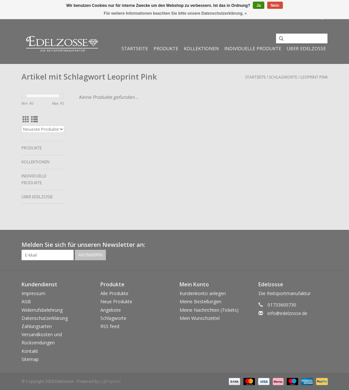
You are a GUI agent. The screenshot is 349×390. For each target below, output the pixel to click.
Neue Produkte (116, 301)
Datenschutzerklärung (45, 318)
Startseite (135, 48)
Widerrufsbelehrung (42, 310)
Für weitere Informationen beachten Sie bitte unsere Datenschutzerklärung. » (175, 13)
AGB (26, 301)
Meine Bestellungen (200, 301)
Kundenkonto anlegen (203, 293)
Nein (275, 5)
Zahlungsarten (37, 326)
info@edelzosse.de (287, 313)
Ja (258, 5)
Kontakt (30, 351)
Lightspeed (110, 381)
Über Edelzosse (306, 48)
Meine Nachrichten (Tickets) (209, 310)
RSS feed (109, 326)
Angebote (110, 310)
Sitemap (30, 359)
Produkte (165, 48)
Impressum (33, 293)
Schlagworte (283, 77)
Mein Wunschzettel (200, 318)
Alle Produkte (114, 293)
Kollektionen (201, 48)
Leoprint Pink (314, 77)
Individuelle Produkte (252, 48)
